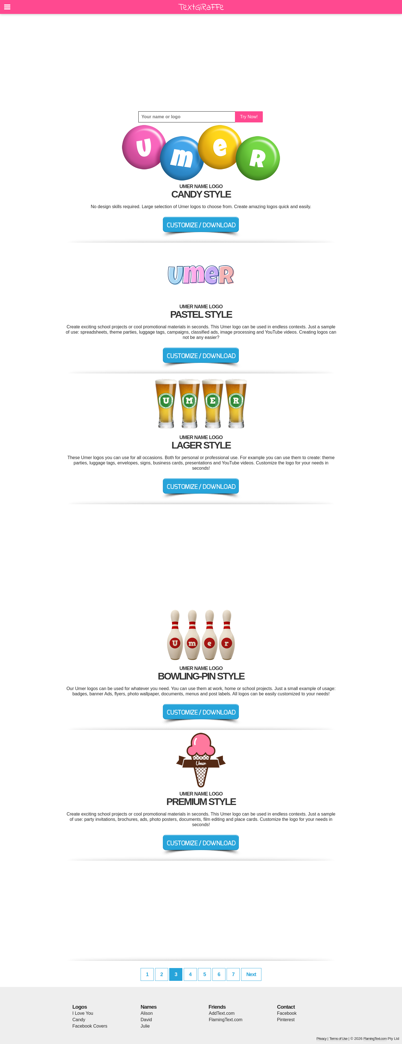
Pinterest (286, 1019)
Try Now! (249, 116)
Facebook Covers (89, 1026)
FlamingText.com (225, 1019)
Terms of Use (338, 1038)
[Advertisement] (201, 63)
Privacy (322, 1038)
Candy (78, 1019)
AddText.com (221, 1013)
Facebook (286, 1013)
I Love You (82, 1013)
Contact (286, 1007)
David (146, 1019)
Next (251, 974)
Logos (79, 1007)
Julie (145, 1026)
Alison (147, 1013)
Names (148, 1007)
